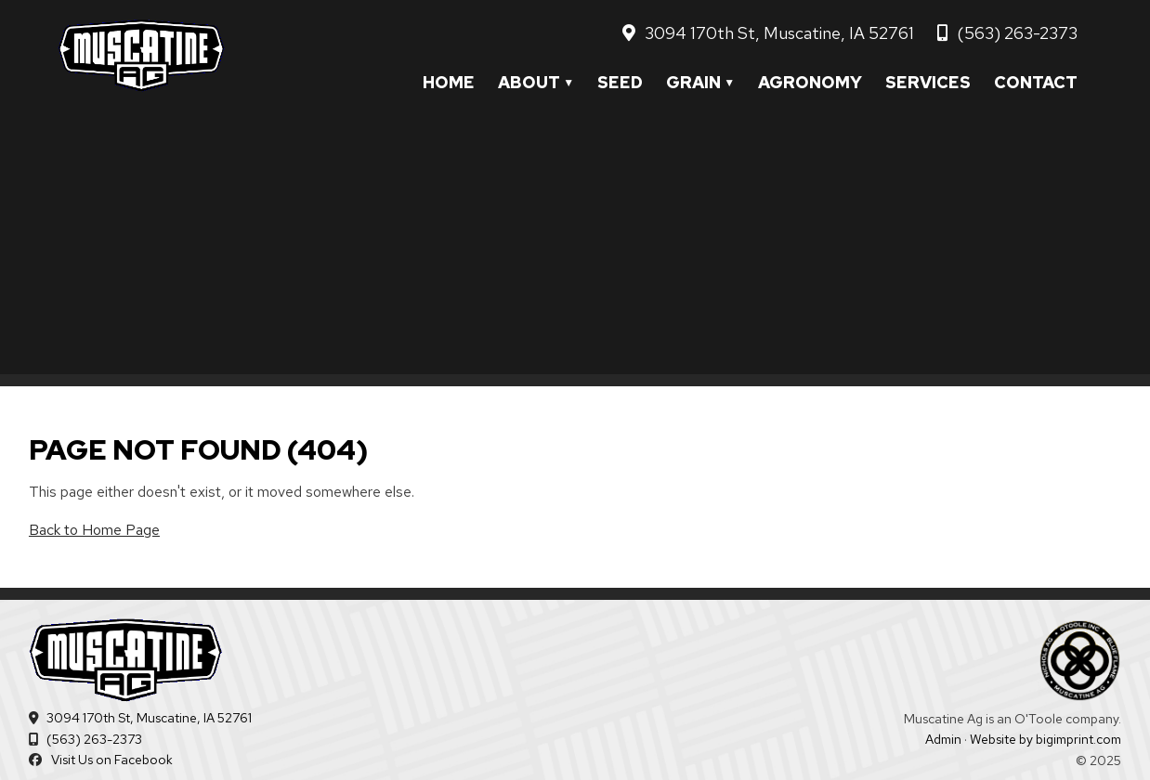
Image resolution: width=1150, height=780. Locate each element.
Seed (620, 82)
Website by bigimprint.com (1045, 739)
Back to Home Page (94, 530)
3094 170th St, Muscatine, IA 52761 (779, 33)
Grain (693, 82)
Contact (1036, 82)
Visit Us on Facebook (112, 759)
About (529, 82)
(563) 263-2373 (1017, 33)
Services (928, 82)
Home (449, 82)
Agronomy (810, 82)
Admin (943, 739)
